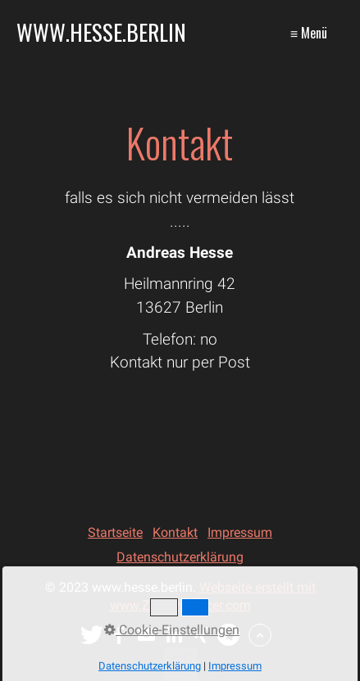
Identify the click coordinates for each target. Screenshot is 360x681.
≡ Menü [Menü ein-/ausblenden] (308, 33)
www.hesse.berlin (101, 32)
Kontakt (175, 532)
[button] (92, 635)
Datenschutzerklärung (180, 557)
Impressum (239, 532)
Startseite (115, 532)
